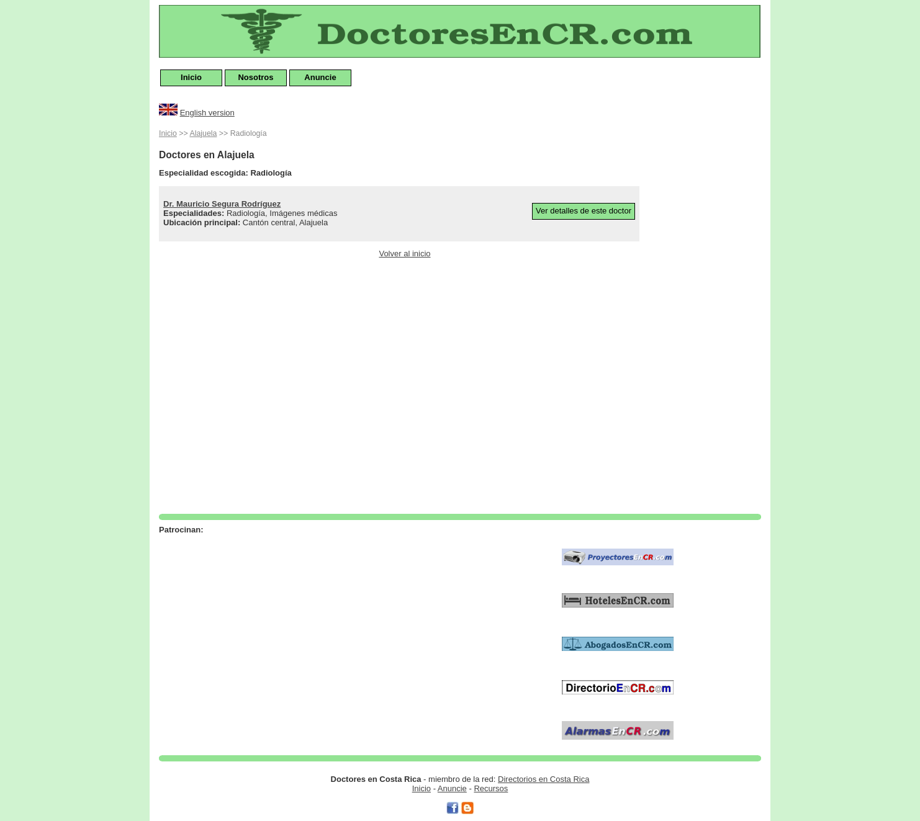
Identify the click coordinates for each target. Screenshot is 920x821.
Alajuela (203, 133)
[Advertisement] (711, 313)
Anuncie (320, 77)
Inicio (191, 77)
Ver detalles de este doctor (583, 210)
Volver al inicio (404, 253)
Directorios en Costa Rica (543, 779)
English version (207, 112)
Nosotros (255, 77)
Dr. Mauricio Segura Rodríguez (222, 204)
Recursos (491, 788)
